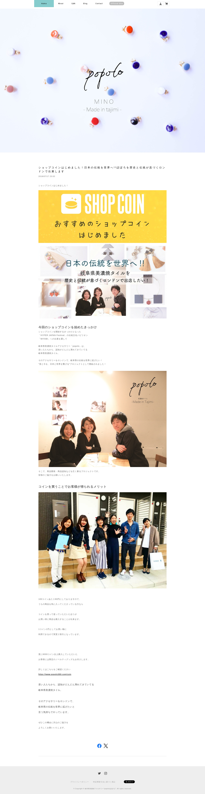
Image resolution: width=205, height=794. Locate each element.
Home (44, 4)
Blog (85, 4)
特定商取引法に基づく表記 (104, 782)
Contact (99, 4)
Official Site (117, 3)
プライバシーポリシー (79, 782)
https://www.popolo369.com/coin (54, 674)
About (60, 4)
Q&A (73, 4)
